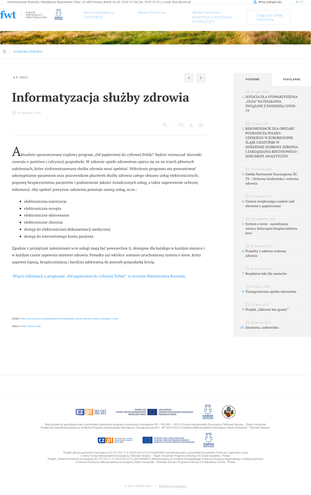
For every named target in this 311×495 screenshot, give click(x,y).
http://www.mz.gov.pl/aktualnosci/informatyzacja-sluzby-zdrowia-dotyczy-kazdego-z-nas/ (70, 318)
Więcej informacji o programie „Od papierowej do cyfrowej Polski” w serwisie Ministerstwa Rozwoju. (99, 276)
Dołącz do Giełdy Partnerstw (270, 17)
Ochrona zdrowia (28, 51)
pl (297, 2)
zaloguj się (274, 2)
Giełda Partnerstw (152, 12)
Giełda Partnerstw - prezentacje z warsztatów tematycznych (212, 17)
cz (301, 2)
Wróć (21, 77)
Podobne (252, 79)
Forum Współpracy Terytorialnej (99, 14)
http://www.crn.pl (31, 326)
